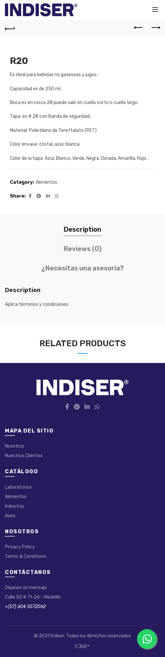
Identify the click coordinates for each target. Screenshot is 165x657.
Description (82, 229)
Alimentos (46, 182)
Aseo (10, 516)
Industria (14, 506)
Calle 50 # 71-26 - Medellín (33, 597)
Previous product (139, 27)
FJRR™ (82, 646)
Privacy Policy (20, 547)
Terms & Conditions (25, 556)
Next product (155, 27)
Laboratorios (18, 487)
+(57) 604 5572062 (25, 606)
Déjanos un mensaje (26, 587)
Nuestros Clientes (24, 455)
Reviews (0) (83, 249)
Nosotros (14, 446)
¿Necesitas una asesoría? (82, 268)
